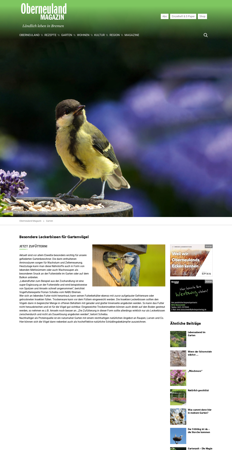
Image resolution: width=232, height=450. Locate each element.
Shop (202, 16)
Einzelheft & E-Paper (183, 16)
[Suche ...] (196, 35)
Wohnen (83, 35)
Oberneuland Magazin (30, 221)
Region (115, 35)
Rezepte (50, 35)
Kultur (99, 35)
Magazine (132, 35)
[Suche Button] (206, 35)
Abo (164, 16)
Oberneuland (29, 35)
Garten (66, 35)
